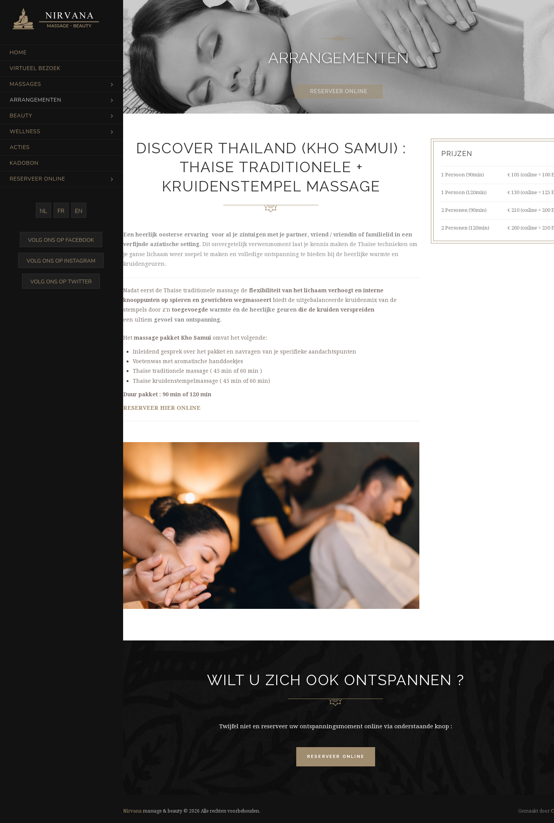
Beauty (21, 115)
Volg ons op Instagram (61, 261)
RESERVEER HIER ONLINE (161, 407)
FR (60, 211)
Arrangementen (35, 100)
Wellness (25, 131)
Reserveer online (37, 179)
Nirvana (132, 811)
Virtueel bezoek (35, 68)
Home (18, 52)
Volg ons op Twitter (61, 281)
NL (43, 211)
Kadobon (24, 163)
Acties (20, 147)
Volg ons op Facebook (61, 240)
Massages (25, 84)
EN (79, 211)
